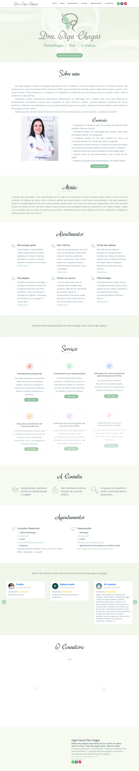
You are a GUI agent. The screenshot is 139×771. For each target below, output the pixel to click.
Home (54, 3)
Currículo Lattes (99, 168)
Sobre (62, 3)
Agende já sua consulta (71, 55)
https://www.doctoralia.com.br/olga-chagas (95, 549)
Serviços (84, 3)
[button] (35, 689)
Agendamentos (96, 3)
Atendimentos (73, 3)
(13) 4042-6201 (23, 536)
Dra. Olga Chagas (26, 3)
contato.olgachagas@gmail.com (30, 542)
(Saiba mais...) (23, 265)
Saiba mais (31, 399)
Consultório (109, 3)
